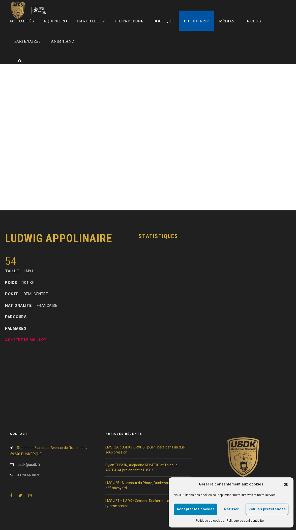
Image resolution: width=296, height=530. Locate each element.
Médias (226, 21)
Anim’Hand (62, 41)
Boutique (164, 21)
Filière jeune (129, 21)
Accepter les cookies (195, 509)
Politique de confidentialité (245, 520)
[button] (285, 484)
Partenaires (27, 41)
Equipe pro (55, 21)
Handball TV (91, 21)
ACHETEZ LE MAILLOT (25, 339)
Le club (252, 21)
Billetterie (196, 21)
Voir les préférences (267, 509)
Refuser (231, 509)
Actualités (21, 21)
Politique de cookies (210, 520)
